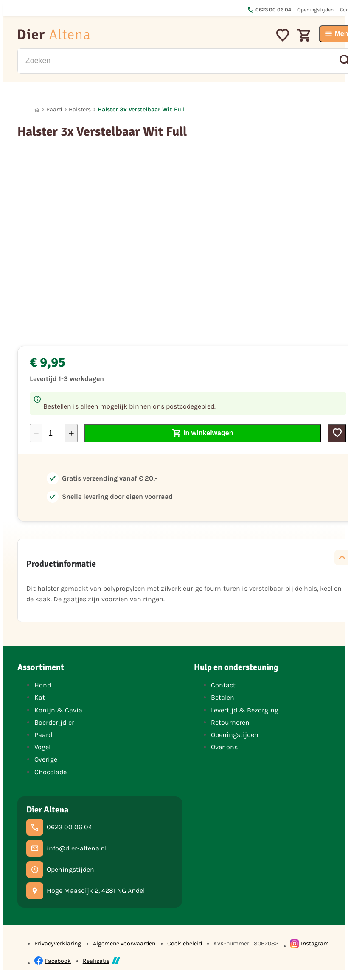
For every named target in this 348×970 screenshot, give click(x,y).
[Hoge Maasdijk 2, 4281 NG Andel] (85, 890)
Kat (39, 697)
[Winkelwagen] (303, 34)
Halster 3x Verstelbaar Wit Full (141, 109)
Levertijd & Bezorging (244, 710)
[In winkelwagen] (202, 433)
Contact (223, 685)
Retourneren (230, 722)
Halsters (80, 109)
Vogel (42, 747)
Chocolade (50, 772)
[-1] (36, 433)
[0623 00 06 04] (59, 827)
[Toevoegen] (337, 433)
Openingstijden (234, 735)
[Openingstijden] (60, 869)
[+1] (71, 433)
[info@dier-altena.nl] (66, 848)
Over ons (224, 747)
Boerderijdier (54, 722)
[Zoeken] (163, 61)
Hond (42, 685)
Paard (54, 109)
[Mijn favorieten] (282, 34)
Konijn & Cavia (58, 710)
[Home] (36, 110)
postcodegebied (190, 406)
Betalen (222, 697)
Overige (45, 759)
